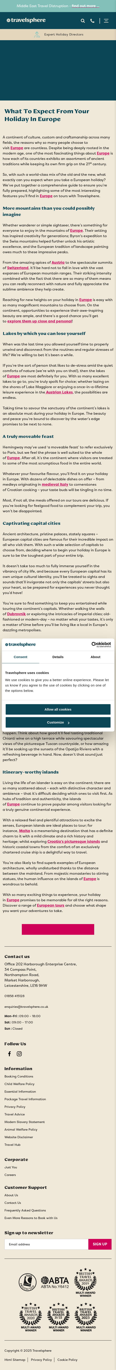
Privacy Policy (14, 1107)
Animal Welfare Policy (20, 1129)
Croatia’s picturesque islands (73, 841)
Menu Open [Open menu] (106, 21)
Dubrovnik (16, 614)
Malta (24, 830)
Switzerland (17, 268)
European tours (50, 905)
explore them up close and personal (39, 321)
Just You (10, 1167)
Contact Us (12, 1203)
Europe (16, 148)
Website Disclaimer (18, 1137)
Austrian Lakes (59, 392)
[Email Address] (46, 1244)
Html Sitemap (14, 1360)
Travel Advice (14, 1114)
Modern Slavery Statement (24, 1122)
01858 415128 (14, 996)
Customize (58, 722)
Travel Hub (12, 1145)
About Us (11, 1195)
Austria (58, 262)
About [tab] (95, 657)
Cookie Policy (67, 1360)
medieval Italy (55, 484)
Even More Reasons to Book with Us (30, 1218)
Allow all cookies (58, 709)
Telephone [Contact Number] (92, 21)
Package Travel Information (25, 1099)
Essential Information (20, 1092)
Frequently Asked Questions (25, 1210)
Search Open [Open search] (83, 21)
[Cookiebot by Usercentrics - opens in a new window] (91, 645)
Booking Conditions (18, 1076)
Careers (10, 1175)
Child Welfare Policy (19, 1084)
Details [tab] (58, 657)
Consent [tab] (20, 657)
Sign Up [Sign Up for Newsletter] (100, 1244)
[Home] (25, 20)
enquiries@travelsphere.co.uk (26, 1007)
